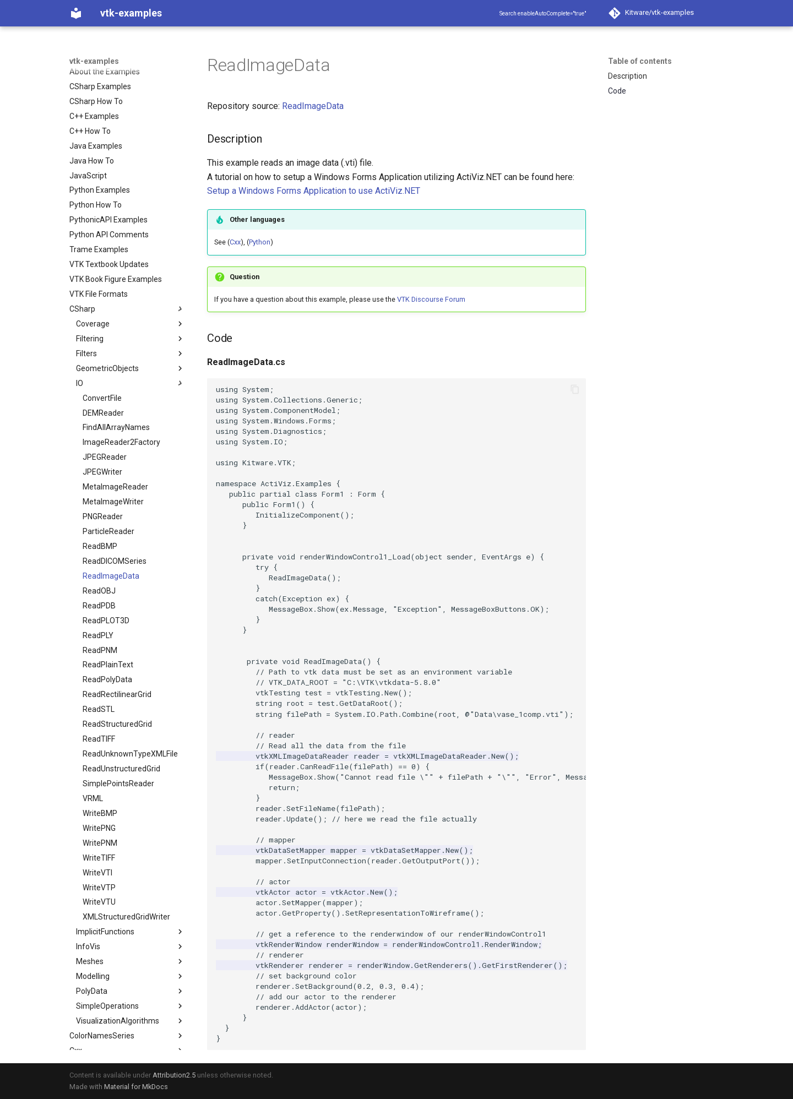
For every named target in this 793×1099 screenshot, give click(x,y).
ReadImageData (313, 106)
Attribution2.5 (174, 1075)
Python (259, 242)
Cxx (235, 242)
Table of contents (640, 61)
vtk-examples (94, 61)
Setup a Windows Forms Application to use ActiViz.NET (313, 191)
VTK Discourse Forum (431, 299)
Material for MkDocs (136, 1086)
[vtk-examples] (76, 13)
